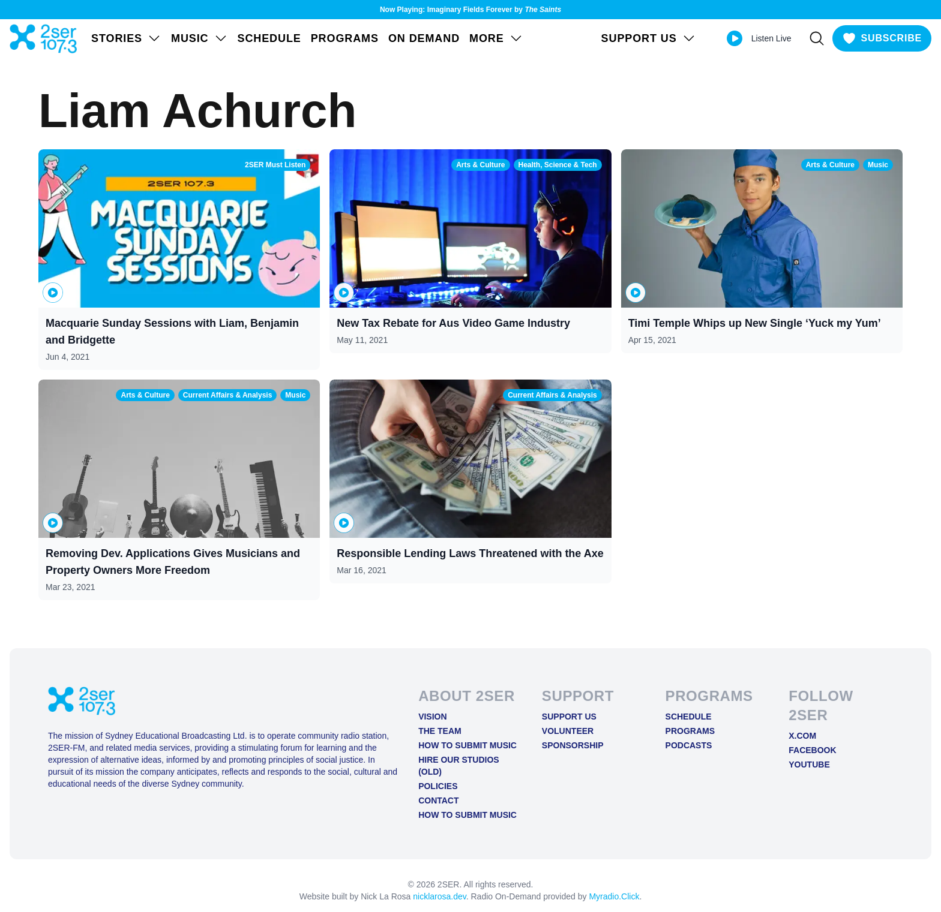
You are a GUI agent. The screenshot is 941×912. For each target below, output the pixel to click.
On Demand (424, 38)
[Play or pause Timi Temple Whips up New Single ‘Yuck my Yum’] (636, 293)
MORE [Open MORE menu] (496, 38)
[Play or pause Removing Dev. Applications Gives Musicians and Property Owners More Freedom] (53, 523)
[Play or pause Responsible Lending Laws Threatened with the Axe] (344, 523)
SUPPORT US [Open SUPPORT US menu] (648, 38)
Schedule (269, 38)
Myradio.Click (614, 896)
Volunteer (568, 731)
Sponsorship (573, 745)
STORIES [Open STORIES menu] (126, 38)
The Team (439, 731)
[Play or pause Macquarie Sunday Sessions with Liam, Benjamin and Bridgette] (53, 293)
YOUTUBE (809, 764)
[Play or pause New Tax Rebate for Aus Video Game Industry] (344, 293)
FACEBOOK (812, 750)
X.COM (802, 736)
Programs (345, 38)
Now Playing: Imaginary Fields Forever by (470, 9)
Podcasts (689, 745)
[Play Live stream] (734, 38)
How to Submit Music (467, 745)
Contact (438, 800)
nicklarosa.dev (439, 896)
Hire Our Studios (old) (458, 765)
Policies (437, 786)
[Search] (816, 38)
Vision (432, 716)
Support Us (569, 716)
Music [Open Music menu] (199, 38)
